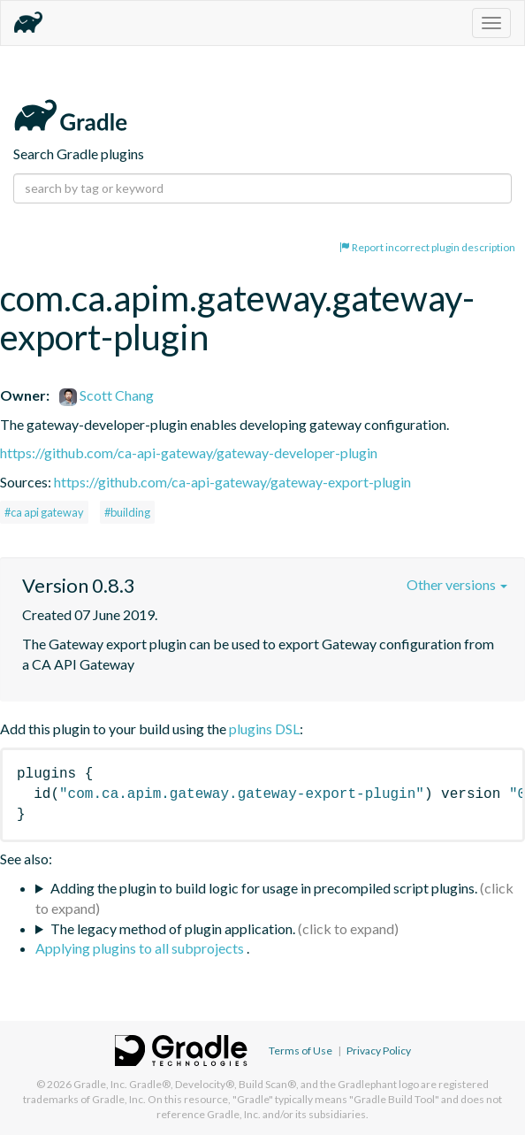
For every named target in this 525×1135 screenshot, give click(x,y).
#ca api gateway (44, 512)
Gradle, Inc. (100, 1084)
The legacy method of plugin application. (172, 928)
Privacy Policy (378, 1050)
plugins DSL (264, 728)
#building (127, 512)
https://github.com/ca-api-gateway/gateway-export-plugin (232, 481)
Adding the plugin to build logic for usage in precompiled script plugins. (263, 887)
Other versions (457, 584)
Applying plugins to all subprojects (141, 947)
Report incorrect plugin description (427, 247)
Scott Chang (106, 395)
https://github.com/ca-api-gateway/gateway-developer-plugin (188, 452)
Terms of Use (300, 1050)
